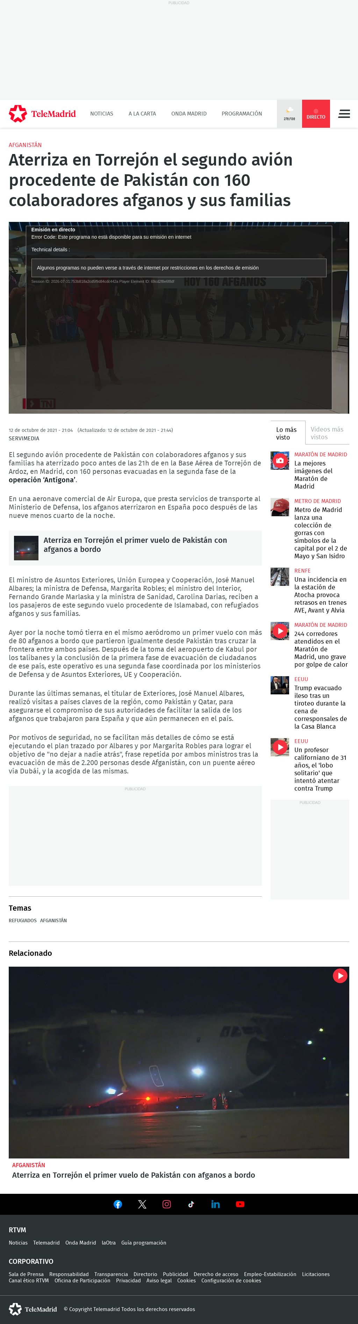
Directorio (145, 1274)
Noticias (101, 114)
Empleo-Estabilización (270, 1274)
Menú (344, 114)
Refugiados (23, 920)
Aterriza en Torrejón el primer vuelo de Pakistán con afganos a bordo (26, 548)
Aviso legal (159, 1280)
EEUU (301, 679)
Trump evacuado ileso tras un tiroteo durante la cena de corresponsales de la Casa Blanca (280, 685)
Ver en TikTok (191, 1205)
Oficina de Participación (82, 1280)
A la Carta (142, 114)
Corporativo (31, 1261)
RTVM (17, 1230)
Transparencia (111, 1274)
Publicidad (175, 1274)
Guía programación (143, 1243)
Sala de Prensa (26, 1274)
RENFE (302, 571)
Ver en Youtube (240, 1204)
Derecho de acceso (216, 1274)
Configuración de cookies (231, 1280)
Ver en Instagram (167, 1204)
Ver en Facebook (118, 1205)
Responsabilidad (69, 1274)
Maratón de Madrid (320, 454)
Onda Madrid (189, 114)
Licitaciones (316, 1274)
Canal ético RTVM (29, 1280)
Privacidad (128, 1280)
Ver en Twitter (142, 1205)
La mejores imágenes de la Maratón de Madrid (280, 460)
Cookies (186, 1280)
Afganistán (25, 145)
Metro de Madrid (317, 501)
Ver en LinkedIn (216, 1204)
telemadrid (33, 1309)
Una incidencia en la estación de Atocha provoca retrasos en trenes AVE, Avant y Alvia (280, 577)
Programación (242, 114)
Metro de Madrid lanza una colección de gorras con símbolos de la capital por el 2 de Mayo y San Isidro (280, 507)
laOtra (109, 1243)
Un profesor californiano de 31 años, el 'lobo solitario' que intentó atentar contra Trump (280, 747)
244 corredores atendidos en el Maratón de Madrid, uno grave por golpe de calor (280, 631)
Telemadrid (46, 1243)
